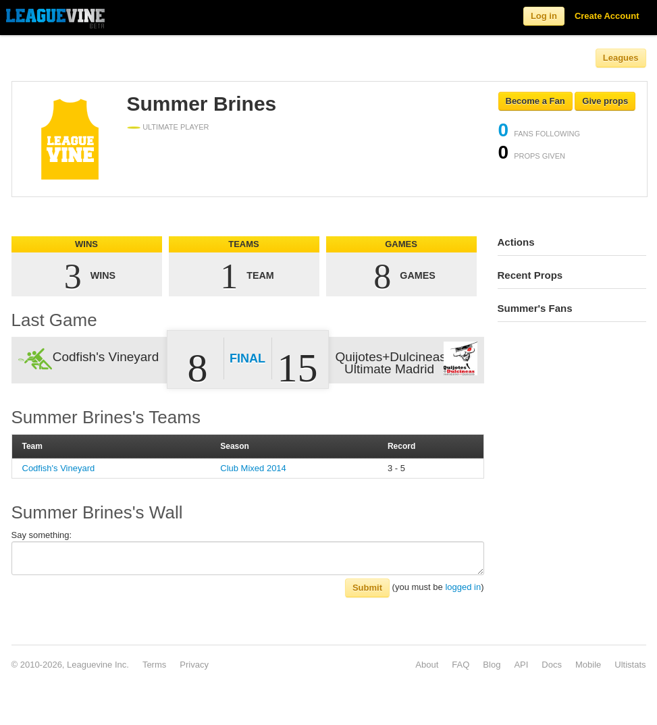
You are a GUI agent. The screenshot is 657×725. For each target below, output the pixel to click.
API (521, 665)
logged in (463, 587)
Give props (605, 101)
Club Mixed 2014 (253, 468)
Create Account (607, 16)
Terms (154, 665)
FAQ (460, 665)
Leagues (621, 58)
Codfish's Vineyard (58, 468)
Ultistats (630, 665)
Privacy (194, 665)
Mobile (588, 665)
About (426, 665)
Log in (544, 16)
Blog (491, 665)
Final (247, 358)
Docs (552, 665)
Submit (367, 588)
